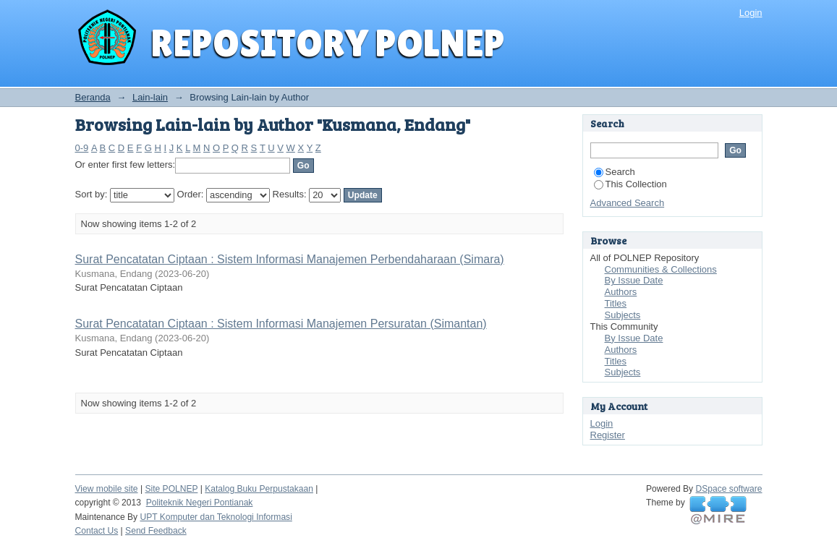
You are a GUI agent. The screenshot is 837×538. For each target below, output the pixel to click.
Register (607, 435)
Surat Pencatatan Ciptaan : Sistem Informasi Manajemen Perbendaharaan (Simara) (289, 259)
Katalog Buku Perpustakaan (259, 489)
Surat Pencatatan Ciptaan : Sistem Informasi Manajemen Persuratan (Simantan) (281, 323)
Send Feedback (156, 531)
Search (614, 171)
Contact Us (97, 531)
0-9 (82, 147)
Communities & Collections (661, 269)
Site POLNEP (171, 489)
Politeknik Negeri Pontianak (199, 503)
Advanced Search (627, 202)
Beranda (93, 97)
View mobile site (106, 489)
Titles (616, 303)
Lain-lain (150, 97)
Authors (621, 291)
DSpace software (729, 489)
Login (750, 12)
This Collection (630, 184)
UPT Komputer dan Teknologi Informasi (216, 517)
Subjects (623, 314)
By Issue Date (634, 280)
